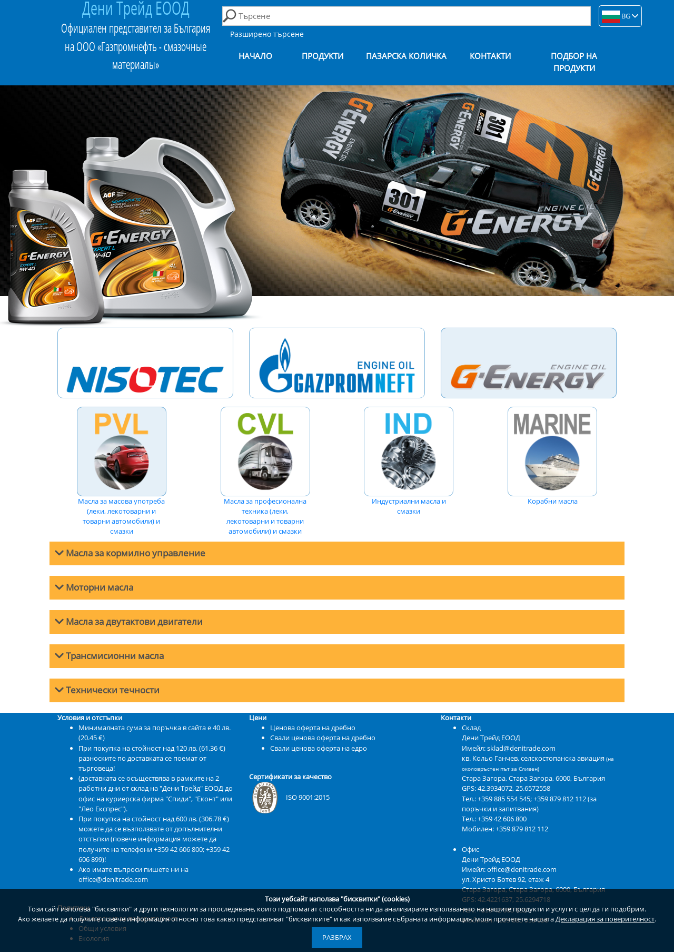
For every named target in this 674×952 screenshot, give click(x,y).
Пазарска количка (406, 56)
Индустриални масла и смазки (408, 461)
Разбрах (337, 937)
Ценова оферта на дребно (312, 727)
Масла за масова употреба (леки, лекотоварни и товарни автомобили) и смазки (121, 471)
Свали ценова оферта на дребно (322, 737)
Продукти (322, 56)
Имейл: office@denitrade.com (509, 869)
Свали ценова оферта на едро (318, 748)
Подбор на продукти (574, 62)
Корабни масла (552, 456)
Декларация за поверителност (605, 919)
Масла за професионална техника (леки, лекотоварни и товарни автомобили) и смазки (265, 471)
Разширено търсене (267, 34)
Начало (255, 56)
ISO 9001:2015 (289, 797)
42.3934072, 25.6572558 (514, 788)
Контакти (490, 56)
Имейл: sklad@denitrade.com (509, 748)
